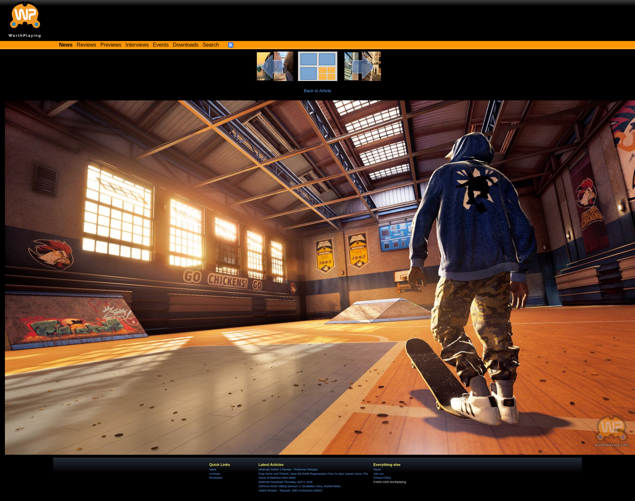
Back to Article (317, 90)
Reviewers (215, 477)
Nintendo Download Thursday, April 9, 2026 (286, 482)
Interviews (137, 45)
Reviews (86, 45)
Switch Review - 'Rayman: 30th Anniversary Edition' (291, 490)
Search (210, 45)
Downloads (186, 45)
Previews (110, 45)
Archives (214, 473)
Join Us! (378, 473)
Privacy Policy (382, 477)
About (377, 469)
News (212, 469)
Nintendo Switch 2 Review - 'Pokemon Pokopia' (288, 469)
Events (161, 45)
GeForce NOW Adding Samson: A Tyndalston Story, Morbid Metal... (301, 486)
